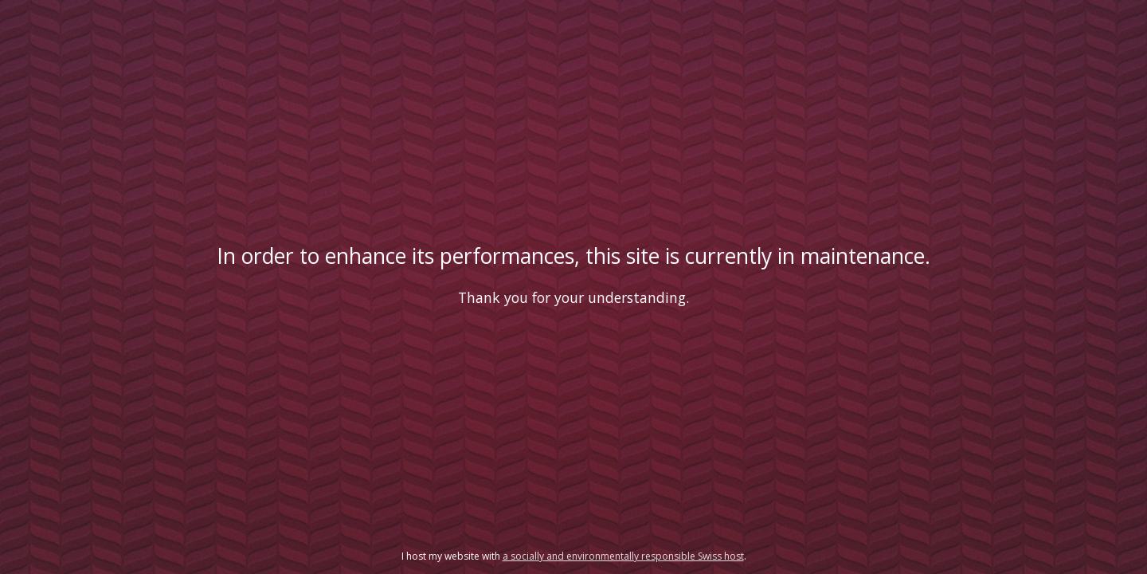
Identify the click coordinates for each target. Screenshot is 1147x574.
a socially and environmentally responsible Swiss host (623, 556)
